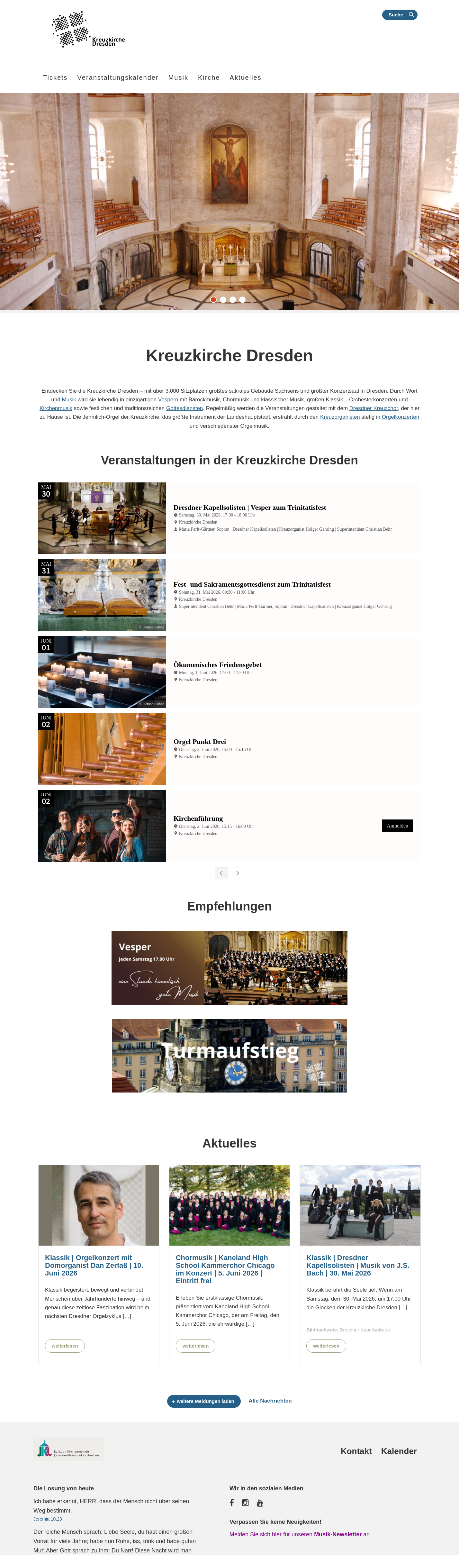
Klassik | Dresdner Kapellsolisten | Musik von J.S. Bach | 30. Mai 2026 (357, 1241)
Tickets (55, 77)
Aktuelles (246, 77)
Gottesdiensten (184, 408)
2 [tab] (225, 301)
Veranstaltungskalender (118, 77)
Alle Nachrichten (270, 1377)
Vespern (168, 400)
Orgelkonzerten (400, 417)
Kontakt (356, 1427)
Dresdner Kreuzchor (373, 408)
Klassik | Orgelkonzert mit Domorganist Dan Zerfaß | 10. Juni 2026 (94, 1241)
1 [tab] (215, 301)
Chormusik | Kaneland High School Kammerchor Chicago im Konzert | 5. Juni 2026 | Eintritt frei (225, 1245)
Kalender (399, 1427)
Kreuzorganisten (340, 417)
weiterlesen (65, 1321)
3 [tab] (234, 301)
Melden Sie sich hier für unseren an (300, 1510)
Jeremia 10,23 (47, 1494)
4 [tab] (244, 301)
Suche (396, 14)
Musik (69, 400)
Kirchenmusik (56, 408)
